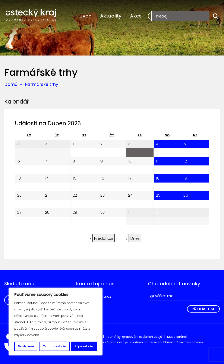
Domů (11, 84)
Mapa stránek (177, 337)
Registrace (163, 15)
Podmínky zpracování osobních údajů (134, 337)
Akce (136, 16)
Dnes (135, 237)
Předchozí (103, 237)
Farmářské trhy (41, 84)
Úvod (85, 16)
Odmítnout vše (54, 346)
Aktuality (111, 16)
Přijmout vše (84, 346)
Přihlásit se (203, 308)
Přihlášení (195, 15)
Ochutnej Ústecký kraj (31, 15)
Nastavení (26, 346)
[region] (55, 321)
